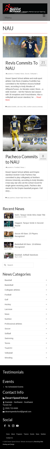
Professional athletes (13, 324)
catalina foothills (11, 106)
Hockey (8, 304)
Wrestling (8, 358)
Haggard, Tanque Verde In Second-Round (29, 224)
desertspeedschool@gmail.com (17, 411)
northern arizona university (35, 106)
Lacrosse (8, 309)
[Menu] (25, 17)
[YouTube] (17, 426)
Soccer (27, 73)
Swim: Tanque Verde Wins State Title (30, 215)
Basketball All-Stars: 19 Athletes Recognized (28, 245)
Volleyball (33, 73)
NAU (24, 106)
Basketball (9, 285)
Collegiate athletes (12, 290)
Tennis (7, 343)
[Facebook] (5, 426)
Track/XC (8, 348)
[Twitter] (9, 426)
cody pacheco (11, 197)
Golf (6, 299)
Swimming (9, 338)
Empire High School (21, 197)
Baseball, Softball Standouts (26, 255)
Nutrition (8, 319)
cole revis (20, 106)
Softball (8, 333)
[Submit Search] (5, 265)
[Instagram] (13, 426)
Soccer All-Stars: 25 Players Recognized (26, 235)
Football (17, 73)
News (22, 73)
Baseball (8, 280)
